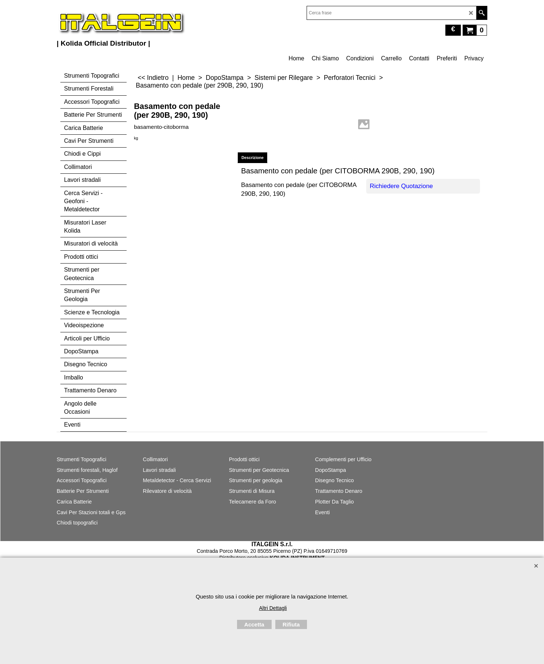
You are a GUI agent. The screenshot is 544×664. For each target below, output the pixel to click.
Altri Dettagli (273, 608)
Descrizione (252, 157)
